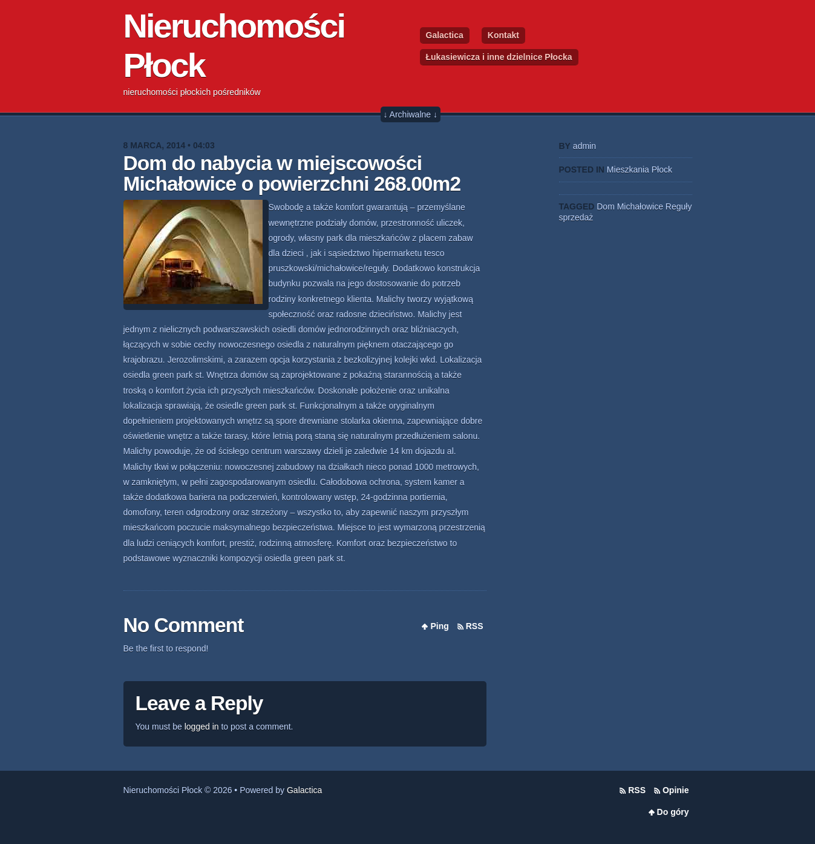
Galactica (444, 35)
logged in (202, 726)
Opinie (676, 790)
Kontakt (503, 35)
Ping (439, 626)
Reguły (679, 206)
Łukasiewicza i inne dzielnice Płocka (499, 57)
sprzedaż (576, 217)
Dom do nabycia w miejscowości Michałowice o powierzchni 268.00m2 (292, 173)
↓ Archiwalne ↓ (410, 114)
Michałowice (640, 206)
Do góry (673, 812)
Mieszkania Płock (639, 169)
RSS (474, 626)
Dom (606, 206)
